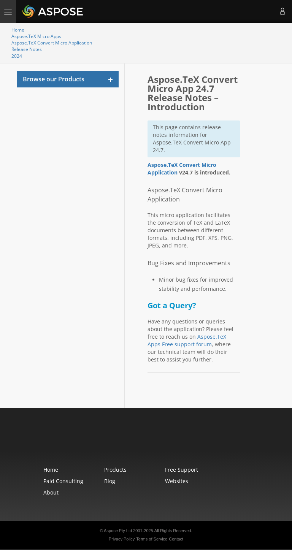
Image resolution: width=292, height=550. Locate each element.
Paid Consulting (63, 481)
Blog (109, 481)
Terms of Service (151, 539)
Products (115, 469)
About (51, 492)
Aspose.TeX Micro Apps (36, 36)
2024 (16, 56)
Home (17, 30)
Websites (176, 481)
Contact (176, 539)
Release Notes (26, 49)
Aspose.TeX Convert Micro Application (51, 43)
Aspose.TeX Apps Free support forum (187, 340)
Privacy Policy (122, 539)
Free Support (181, 469)
